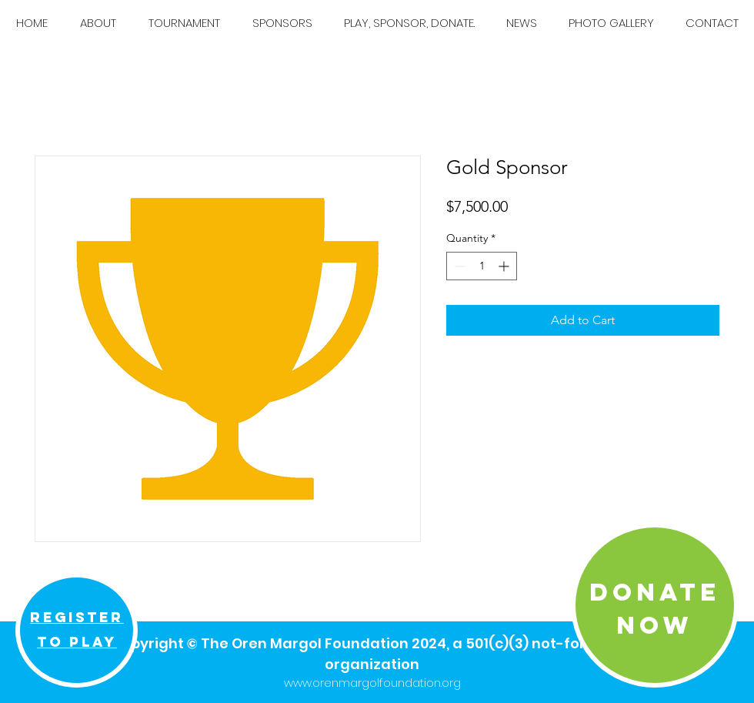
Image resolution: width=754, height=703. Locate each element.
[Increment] (505, 266)
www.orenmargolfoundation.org (372, 683)
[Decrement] (458, 266)
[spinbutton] (481, 266)
